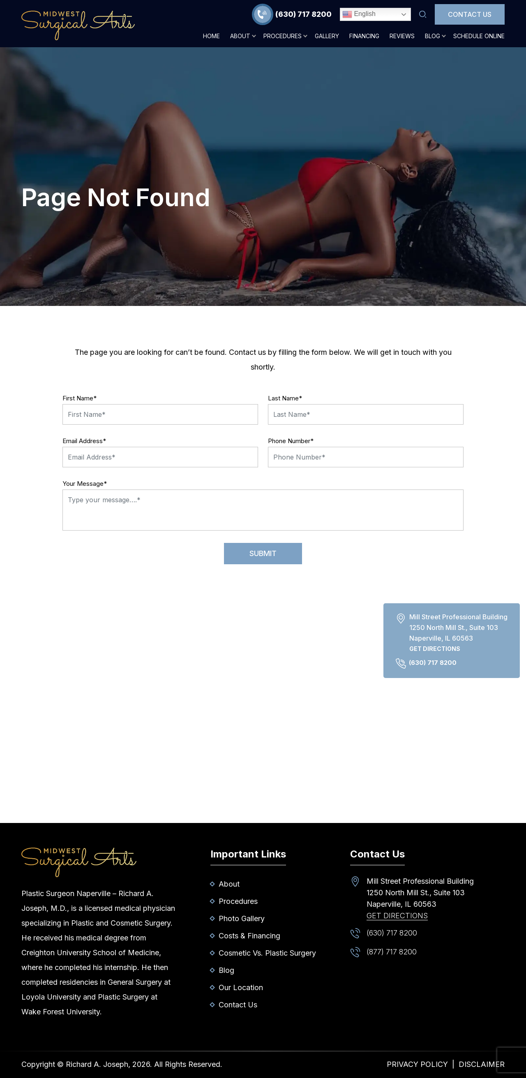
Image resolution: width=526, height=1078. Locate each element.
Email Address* (84, 441)
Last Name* (285, 398)
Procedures (282, 35)
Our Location (241, 987)
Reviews (402, 35)
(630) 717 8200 (303, 14)
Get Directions (434, 648)
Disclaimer (482, 1064)
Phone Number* (291, 441)
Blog (432, 35)
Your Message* (84, 483)
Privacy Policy (417, 1064)
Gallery (327, 35)
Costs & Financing (249, 935)
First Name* (79, 398)
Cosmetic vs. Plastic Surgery (267, 953)
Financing (364, 35)
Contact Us (469, 14)
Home (211, 35)
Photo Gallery (242, 918)
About (240, 35)
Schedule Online (479, 35)
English (359, 14)
